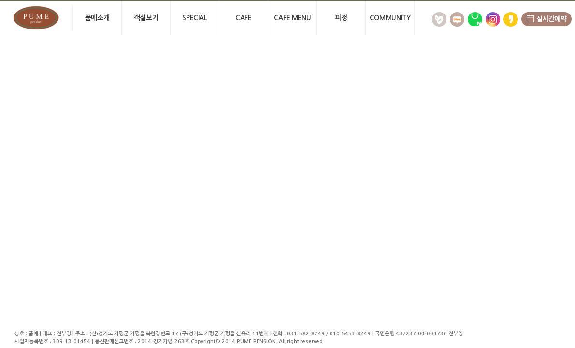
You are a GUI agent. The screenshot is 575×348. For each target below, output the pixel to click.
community (390, 17)
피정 (341, 17)
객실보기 (146, 17)
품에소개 (97, 17)
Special (194, 17)
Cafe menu (292, 17)
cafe (243, 17)
